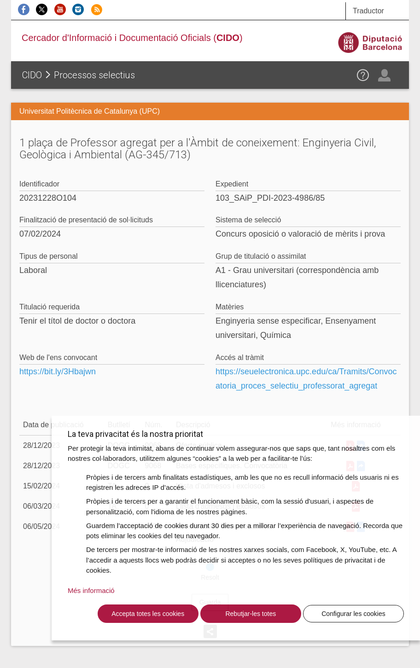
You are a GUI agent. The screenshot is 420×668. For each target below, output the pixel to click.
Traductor (368, 11)
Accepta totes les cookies (147, 613)
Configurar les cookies (353, 613)
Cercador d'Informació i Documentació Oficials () (132, 38)
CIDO (32, 75)
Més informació (91, 590)
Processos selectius (94, 75)
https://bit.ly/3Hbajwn (57, 371)
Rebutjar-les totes (250, 613)
